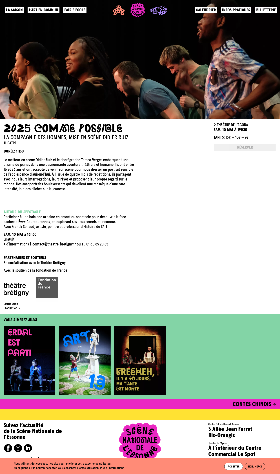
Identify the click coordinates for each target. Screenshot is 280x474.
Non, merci (255, 466)
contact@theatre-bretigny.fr (54, 244)
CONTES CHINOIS (252, 404)
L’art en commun (44, 12)
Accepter (232, 466)
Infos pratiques (235, 12)
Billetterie (265, 12)
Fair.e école (75, 12)
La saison (15, 12)
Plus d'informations (112, 468)
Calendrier (205, 12)
